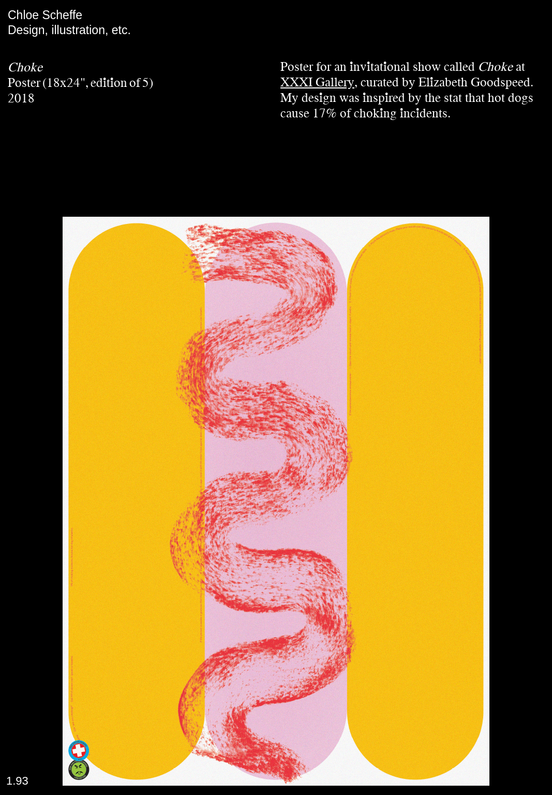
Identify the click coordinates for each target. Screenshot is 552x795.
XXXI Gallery (317, 82)
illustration (78, 30)
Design (26, 30)
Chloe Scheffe (45, 15)
